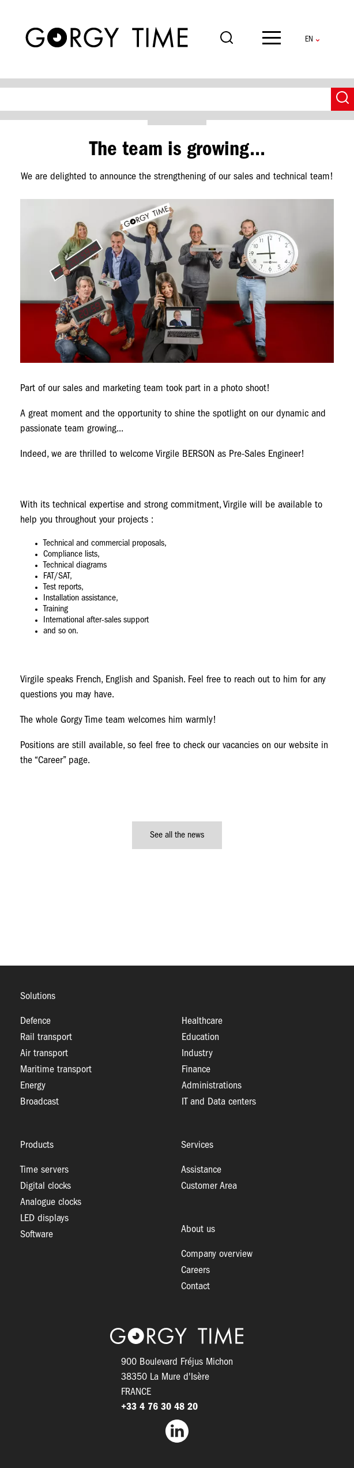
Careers (195, 1270)
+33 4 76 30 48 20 (159, 1407)
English (309, 39)
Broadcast (39, 1102)
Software (36, 1234)
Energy (33, 1086)
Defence (35, 1021)
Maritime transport (56, 1069)
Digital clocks (45, 1186)
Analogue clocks (50, 1202)
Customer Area (209, 1186)
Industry (197, 1053)
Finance (196, 1069)
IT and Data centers (219, 1102)
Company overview (217, 1254)
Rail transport (46, 1037)
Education (200, 1037)
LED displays (44, 1218)
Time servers (44, 1170)
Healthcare (202, 1021)
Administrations (212, 1086)
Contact (195, 1286)
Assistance (201, 1170)
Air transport (44, 1053)
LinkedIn (177, 1431)
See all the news (177, 835)
